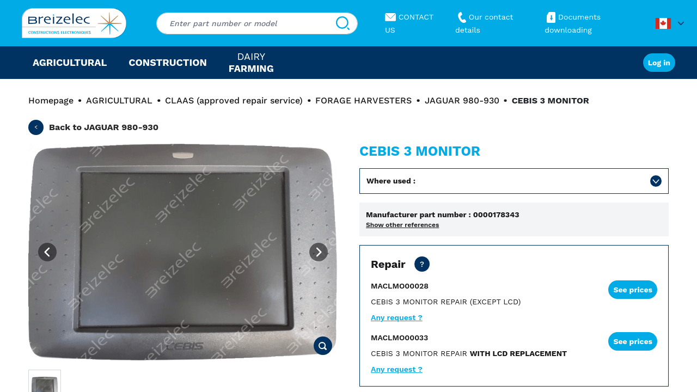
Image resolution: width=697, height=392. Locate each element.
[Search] (343, 23)
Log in (659, 62)
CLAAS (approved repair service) (234, 100)
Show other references (402, 225)
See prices (632, 289)
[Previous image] (47, 252)
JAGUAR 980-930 (462, 100)
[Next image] (318, 252)
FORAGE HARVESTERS (363, 100)
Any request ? (397, 317)
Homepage (51, 100)
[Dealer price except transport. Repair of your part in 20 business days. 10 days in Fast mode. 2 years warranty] (422, 264)
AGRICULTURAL (119, 100)
